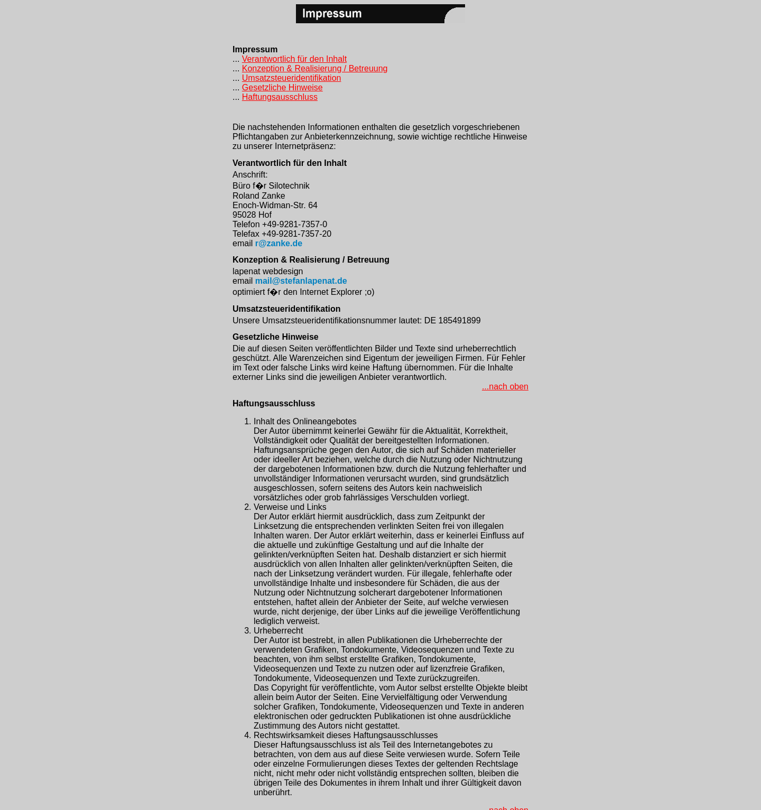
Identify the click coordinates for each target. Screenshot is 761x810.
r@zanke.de (278, 243)
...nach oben (505, 386)
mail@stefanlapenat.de (301, 280)
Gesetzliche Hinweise (282, 87)
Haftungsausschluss (280, 96)
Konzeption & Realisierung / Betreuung (315, 68)
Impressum (255, 49)
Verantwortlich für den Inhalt (294, 58)
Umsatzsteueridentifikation (291, 77)
